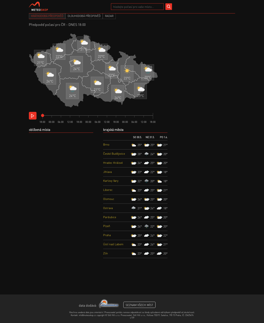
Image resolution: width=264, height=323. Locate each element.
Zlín (105, 253)
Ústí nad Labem (113, 244)
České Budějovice (114, 153)
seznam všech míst (139, 305)
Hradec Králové (113, 162)
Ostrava (108, 208)
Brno (106, 144)
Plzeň (106, 226)
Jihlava (107, 171)
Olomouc (108, 199)
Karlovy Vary (110, 180)
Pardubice (109, 217)
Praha (107, 235)
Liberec (108, 189)
